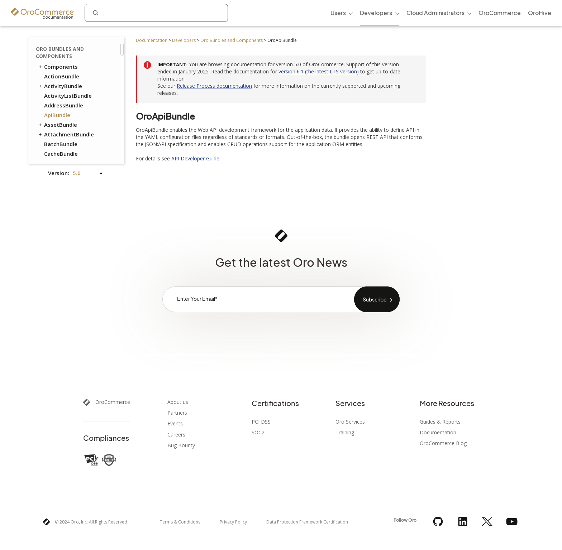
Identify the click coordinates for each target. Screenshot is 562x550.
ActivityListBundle (68, 95)
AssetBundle (57, 124)
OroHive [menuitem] (539, 12)
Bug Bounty (181, 445)
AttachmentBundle (66, 134)
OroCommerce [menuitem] (499, 12)
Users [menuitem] (338, 12)
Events (175, 423)
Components (58, 66)
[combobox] (156, 12)
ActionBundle (61, 76)
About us (177, 402)
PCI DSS (261, 422)
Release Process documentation (214, 85)
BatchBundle (60, 144)
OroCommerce (112, 402)
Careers (176, 434)
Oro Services (350, 422)
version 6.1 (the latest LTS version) (318, 71)
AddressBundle (63, 105)
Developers (184, 40)
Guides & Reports (440, 422)
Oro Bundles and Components (231, 40)
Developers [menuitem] (376, 12)
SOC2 (258, 432)
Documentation (151, 40)
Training (344, 432)
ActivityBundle (60, 86)
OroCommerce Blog (443, 443)
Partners (177, 413)
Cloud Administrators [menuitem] (435, 12)
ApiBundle (57, 115)
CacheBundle (61, 153)
